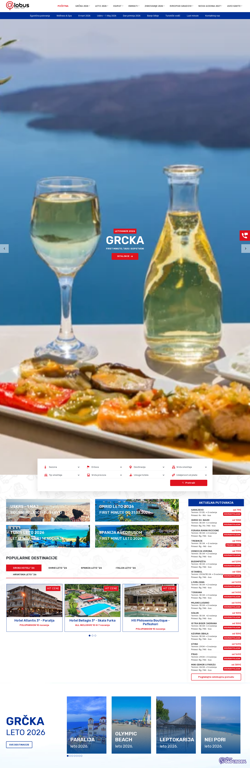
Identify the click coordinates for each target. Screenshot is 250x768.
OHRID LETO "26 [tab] (57, 568)
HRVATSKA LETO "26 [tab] (24, 574)
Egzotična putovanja (40, 15)
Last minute (193, 15)
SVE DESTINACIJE (19, 744)
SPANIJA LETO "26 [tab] (91, 568)
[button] (89, 635)
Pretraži (188, 482)
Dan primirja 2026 (131, 15)
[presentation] (4, 248)
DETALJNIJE (125, 256)
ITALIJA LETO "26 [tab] (126, 568)
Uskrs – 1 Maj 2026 (106, 15)
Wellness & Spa (64, 15)
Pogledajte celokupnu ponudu (216, 677)
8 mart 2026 (84, 15)
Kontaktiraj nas (212, 15)
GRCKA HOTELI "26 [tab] (24, 568)
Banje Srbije (153, 15)
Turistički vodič (172, 15)
